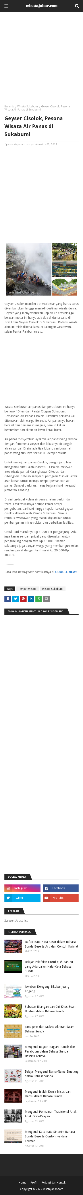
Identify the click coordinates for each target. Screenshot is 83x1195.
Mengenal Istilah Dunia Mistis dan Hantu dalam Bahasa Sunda (48, 1094)
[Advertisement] (41, 60)
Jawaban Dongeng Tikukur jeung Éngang (47, 989)
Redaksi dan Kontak (54, 1182)
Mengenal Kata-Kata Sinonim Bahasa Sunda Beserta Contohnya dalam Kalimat (50, 1136)
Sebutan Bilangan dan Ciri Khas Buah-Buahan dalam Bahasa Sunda (51, 1009)
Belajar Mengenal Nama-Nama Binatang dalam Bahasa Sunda (52, 1074)
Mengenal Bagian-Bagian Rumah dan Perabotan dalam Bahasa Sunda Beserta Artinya (50, 1051)
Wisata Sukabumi (28, 106)
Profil (34, 1182)
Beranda (9, 106)
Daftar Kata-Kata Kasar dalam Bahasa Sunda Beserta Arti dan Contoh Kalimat (51, 944)
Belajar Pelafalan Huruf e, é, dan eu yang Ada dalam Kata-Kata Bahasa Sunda (49, 966)
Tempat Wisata (27, 588)
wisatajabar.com (20, 144)
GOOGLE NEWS (66, 572)
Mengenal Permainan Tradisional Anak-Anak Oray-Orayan (51, 1114)
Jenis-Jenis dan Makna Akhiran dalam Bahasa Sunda (49, 1029)
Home (22, 1182)
